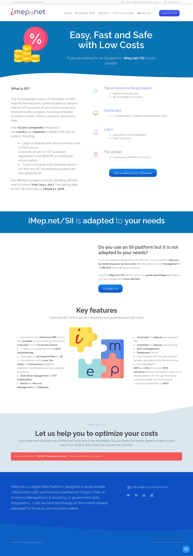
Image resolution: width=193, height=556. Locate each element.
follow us (174, 2)
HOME (68, 13)
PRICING (104, 13)
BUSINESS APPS (85, 13)
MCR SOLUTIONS (123, 13)
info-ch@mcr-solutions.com (142, 2)
